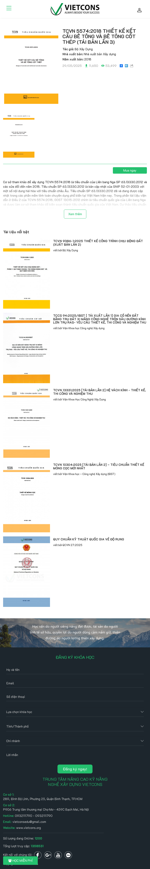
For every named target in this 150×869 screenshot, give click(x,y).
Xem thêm (75, 214)
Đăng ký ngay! (75, 768)
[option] (31, 65)
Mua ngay (130, 170)
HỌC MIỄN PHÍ (20, 860)
